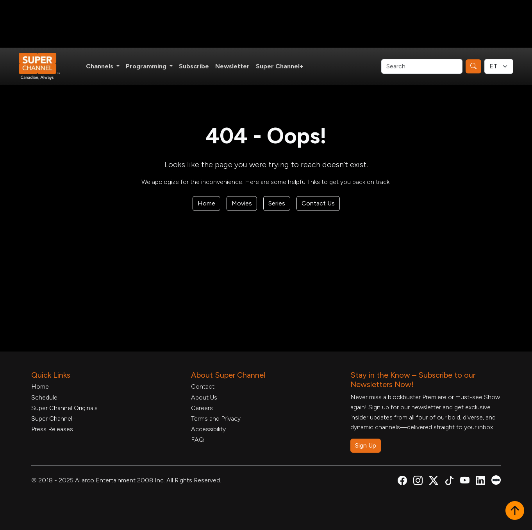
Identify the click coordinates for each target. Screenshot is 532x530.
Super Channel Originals (64, 408)
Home (206, 203)
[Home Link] (44, 66)
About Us (204, 397)
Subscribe (194, 66)
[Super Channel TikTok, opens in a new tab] (449, 481)
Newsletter (232, 66)
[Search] (421, 66)
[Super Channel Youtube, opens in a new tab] (465, 481)
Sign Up (365, 445)
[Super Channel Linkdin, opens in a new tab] (480, 481)
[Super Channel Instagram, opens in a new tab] (418, 481)
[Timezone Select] (498, 66)
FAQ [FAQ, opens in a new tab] (197, 439)
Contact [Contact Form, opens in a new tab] (202, 386)
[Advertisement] (266, 23)
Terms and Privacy (216, 418)
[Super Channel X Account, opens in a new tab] (433, 481)
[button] (514, 511)
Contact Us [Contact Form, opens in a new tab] (318, 203)
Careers (202, 408)
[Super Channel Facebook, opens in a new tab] (402, 481)
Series (276, 203)
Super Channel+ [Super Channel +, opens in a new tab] (279, 66)
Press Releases (52, 429)
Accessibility (208, 429)
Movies (242, 203)
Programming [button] (147, 66)
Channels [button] (100, 66)
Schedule (44, 397)
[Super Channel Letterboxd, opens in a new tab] (496, 479)
